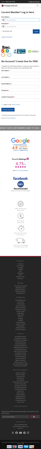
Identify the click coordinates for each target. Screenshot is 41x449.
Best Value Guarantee (20, 384)
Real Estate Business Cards (20, 347)
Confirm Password (7, 97)
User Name (5, 17)
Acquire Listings (20, 311)
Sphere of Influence (20, 307)
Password (4, 23)
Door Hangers (20, 266)
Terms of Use (16, 104)
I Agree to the (11, 104)
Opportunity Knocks (20, 291)
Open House (20, 302)
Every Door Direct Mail (20, 366)
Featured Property (20, 324)
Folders (20, 275)
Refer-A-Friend (20, 393)
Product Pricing (21, 376)
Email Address (6, 84)
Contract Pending (20, 306)
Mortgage (20, 318)
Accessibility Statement (20, 387)
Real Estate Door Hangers (20, 340)
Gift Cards (20, 278)
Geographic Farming (20, 309)
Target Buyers (20, 313)
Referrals (20, 317)
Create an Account (34, 1)
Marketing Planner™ (20, 396)
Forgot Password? (6, 37)
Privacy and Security (20, 400)
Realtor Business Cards (20, 362)
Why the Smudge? (20, 374)
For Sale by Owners (20, 329)
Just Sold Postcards (21, 342)
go (35, 417)
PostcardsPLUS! (20, 293)
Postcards (20, 264)
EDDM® (21, 269)
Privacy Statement (10, 118)
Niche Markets (20, 326)
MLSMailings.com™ (20, 288)
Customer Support (20, 373)
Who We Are (20, 391)
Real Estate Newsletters (20, 345)
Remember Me (7, 31)
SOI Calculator (20, 380)
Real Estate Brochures (20, 349)
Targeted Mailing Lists (20, 344)
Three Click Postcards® (20, 286)
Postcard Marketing (20, 356)
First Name (5, 70)
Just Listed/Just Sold (20, 300)
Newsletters (20, 273)
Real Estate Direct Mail (20, 355)
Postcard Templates (20, 358)
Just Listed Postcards (20, 336)
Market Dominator (20, 289)
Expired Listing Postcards (20, 351)
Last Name (5, 77)
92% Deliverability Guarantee (20, 382)
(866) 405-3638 (10, 1)
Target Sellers (20, 315)
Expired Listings (20, 322)
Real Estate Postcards (20, 338)
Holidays (20, 320)
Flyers (20, 271)
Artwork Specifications (20, 389)
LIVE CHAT (20, 428)
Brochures (20, 267)
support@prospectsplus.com (20, 426)
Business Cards (20, 277)
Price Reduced (20, 304)
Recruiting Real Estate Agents (20, 364)
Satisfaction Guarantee (20, 385)
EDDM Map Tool (20, 398)
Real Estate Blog (20, 395)
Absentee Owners (20, 328)
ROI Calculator (20, 378)
